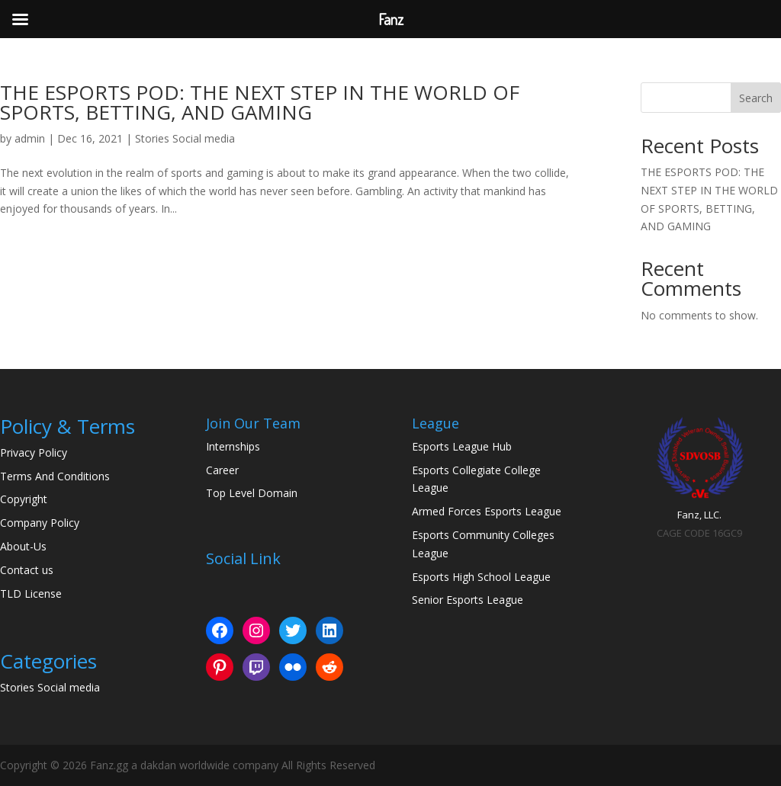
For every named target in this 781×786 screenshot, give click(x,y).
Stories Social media (185, 138)
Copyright (23, 499)
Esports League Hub (462, 446)
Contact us (26, 570)
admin (29, 138)
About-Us (23, 546)
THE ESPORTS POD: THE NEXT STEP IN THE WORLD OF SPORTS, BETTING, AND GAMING (259, 102)
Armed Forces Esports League (486, 511)
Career (222, 470)
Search (756, 98)
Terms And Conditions (55, 476)
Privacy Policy (33, 452)
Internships (233, 446)
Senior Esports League (467, 599)
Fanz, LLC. (699, 514)
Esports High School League (481, 576)
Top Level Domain (251, 493)
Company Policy (39, 522)
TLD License (31, 593)
